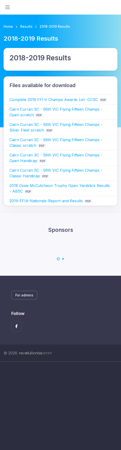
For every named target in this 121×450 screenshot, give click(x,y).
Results (26, 26)
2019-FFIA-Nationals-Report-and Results (46, 200)
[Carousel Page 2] (63, 258)
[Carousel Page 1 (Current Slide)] (58, 258)
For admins (24, 295)
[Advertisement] (60, 406)
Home (8, 26)
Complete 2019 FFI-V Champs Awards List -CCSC (53, 99)
